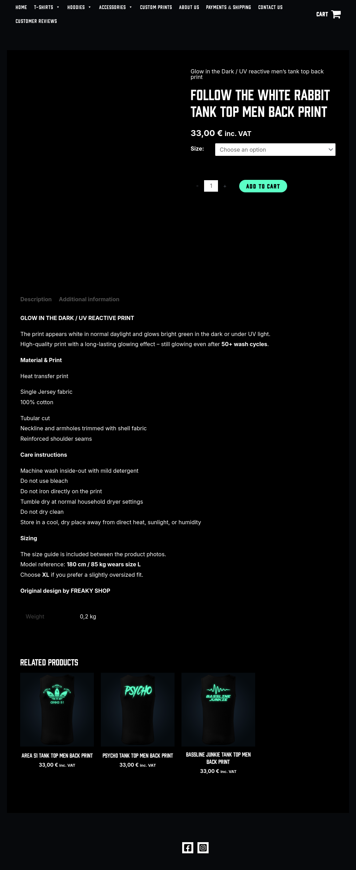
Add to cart (263, 186)
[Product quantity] (211, 186)
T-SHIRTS (47, 7)
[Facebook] (187, 847)
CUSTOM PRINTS (156, 7)
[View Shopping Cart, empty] (328, 14)
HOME (21, 7)
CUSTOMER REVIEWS (36, 21)
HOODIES (79, 7)
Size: (197, 148)
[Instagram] (203, 847)
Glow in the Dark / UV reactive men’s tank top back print (257, 74)
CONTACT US (270, 7)
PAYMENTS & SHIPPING (228, 7)
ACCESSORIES (116, 7)
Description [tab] (35, 299)
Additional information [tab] (89, 299)
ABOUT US (189, 7)
